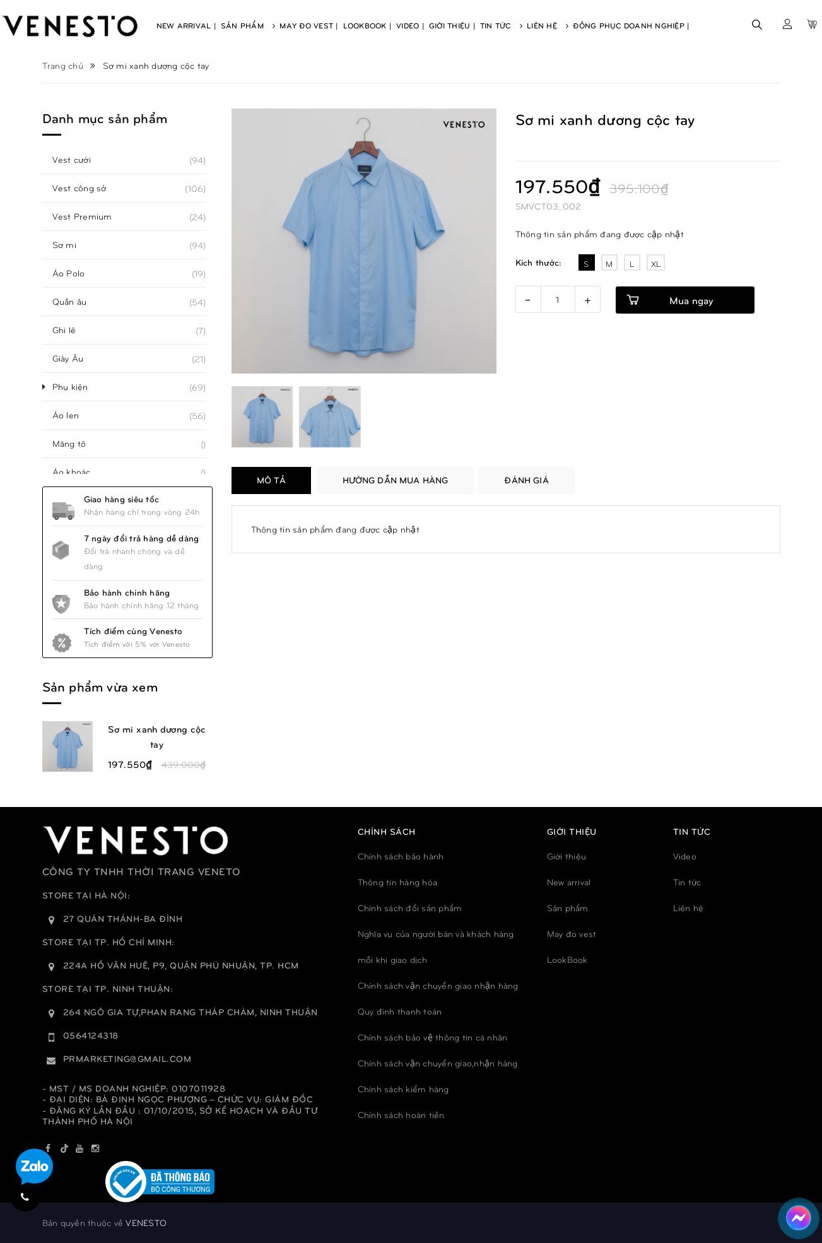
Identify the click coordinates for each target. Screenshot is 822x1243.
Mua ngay (691, 300)
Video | (410, 25)
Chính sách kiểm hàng (403, 1088)
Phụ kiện (77, 387)
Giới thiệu (567, 856)
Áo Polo (75, 273)
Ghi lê (71, 330)
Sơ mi (71, 245)
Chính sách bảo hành (401, 856)
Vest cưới (78, 160)
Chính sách (387, 831)
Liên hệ (688, 907)
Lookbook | (367, 25)
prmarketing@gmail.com (127, 1058)
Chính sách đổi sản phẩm (410, 907)
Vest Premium (89, 216)
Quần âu (76, 301)
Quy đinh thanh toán (400, 1011)
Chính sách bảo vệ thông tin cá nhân (433, 1037)
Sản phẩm (568, 907)
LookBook (567, 959)
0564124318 (91, 1035)
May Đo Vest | (308, 25)
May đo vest (572, 933)
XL (656, 264)
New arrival (569, 881)
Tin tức (687, 881)
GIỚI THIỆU (572, 831)
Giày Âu (75, 358)
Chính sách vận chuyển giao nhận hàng (438, 985)
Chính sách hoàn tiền (401, 1114)
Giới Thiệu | (452, 25)
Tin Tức (501, 25)
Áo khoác (78, 472)
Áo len (72, 415)
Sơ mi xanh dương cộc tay (157, 736)
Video (684, 856)
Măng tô (76, 443)
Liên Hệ (547, 25)
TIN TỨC (692, 831)
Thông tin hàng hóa (398, 881)
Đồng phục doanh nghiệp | (631, 25)
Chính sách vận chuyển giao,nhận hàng (438, 1062)
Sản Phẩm (248, 25)
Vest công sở (86, 188)
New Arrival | (186, 25)
